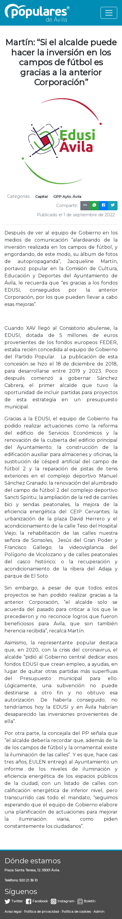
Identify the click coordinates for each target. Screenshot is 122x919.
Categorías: (18, 196)
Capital (41, 196)
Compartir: (67, 205)
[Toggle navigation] (109, 13)
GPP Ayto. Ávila (67, 196)
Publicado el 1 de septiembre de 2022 (76, 214)
